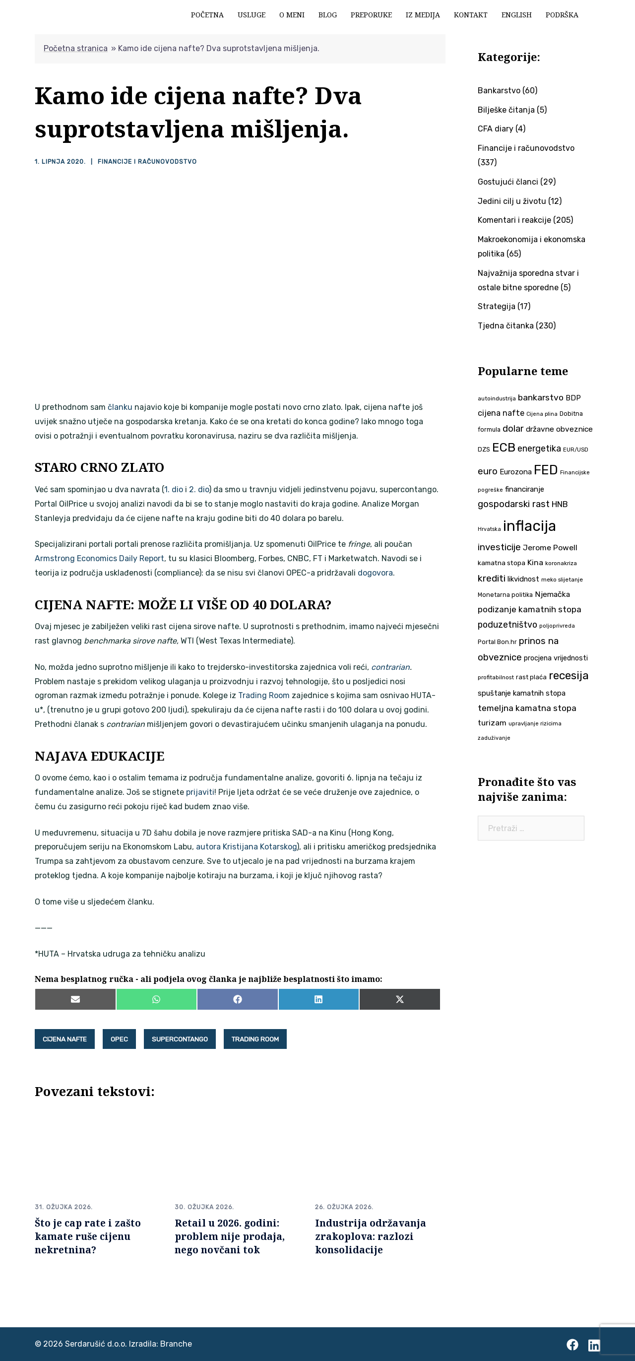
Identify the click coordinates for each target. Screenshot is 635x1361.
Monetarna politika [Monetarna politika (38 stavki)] (505, 594)
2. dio (199, 489)
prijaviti (200, 792)
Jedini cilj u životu (512, 201)
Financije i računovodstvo (146, 161)
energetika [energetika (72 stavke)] (539, 448)
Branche (176, 1344)
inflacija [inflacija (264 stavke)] (529, 526)
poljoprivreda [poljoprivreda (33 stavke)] (557, 626)
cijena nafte (65, 1039)
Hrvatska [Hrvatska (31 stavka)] (489, 529)
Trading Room (264, 695)
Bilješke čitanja (506, 110)
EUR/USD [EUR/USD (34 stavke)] (575, 449)
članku (120, 407)
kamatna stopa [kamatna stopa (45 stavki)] (501, 563)
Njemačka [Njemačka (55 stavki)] (552, 594)
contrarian (390, 667)
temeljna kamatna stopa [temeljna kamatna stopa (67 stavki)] (527, 708)
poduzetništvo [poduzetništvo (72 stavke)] (507, 624)
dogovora (375, 573)
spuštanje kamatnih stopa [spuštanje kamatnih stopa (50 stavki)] (522, 693)
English (517, 14)
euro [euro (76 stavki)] (488, 471)
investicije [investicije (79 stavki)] (499, 547)
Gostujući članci (508, 182)
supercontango (180, 1039)
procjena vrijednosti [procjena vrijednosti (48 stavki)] (556, 658)
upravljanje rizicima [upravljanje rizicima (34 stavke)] (535, 723)
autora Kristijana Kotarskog (246, 846)
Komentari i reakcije (514, 220)
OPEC (119, 1039)
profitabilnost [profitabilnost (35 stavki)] (496, 677)
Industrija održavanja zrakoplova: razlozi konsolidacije (370, 1236)
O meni (292, 14)
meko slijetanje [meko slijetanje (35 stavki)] (562, 579)
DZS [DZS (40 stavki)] (484, 449)
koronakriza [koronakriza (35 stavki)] (561, 563)
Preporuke (371, 14)
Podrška (562, 14)
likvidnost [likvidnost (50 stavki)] (523, 579)
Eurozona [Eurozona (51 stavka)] (516, 471)
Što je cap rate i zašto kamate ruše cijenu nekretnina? (88, 1236)
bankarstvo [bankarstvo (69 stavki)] (541, 397)
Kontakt (471, 14)
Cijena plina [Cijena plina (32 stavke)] (542, 414)
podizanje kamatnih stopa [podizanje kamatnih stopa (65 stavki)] (529, 609)
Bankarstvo (499, 90)
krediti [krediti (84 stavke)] (492, 578)
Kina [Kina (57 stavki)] (535, 562)
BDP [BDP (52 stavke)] (573, 397)
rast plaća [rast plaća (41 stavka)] (531, 677)
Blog (327, 14)
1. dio (173, 489)
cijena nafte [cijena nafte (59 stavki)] (501, 413)
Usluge (251, 14)
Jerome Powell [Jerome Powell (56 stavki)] (550, 547)
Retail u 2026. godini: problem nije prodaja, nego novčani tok (230, 1236)
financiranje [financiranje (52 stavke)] (524, 489)
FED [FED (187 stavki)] (546, 470)
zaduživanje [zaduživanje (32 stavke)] (494, 738)
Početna (207, 14)
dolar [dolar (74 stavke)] (513, 428)
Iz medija (423, 14)
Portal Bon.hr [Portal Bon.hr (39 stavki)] (497, 642)
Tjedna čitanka (506, 325)
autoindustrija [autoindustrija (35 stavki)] (497, 398)
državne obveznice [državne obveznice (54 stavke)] (559, 429)
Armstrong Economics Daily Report (99, 558)
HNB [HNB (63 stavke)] (560, 504)
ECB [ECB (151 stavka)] (503, 447)
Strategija (496, 306)
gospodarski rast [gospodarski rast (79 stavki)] (514, 504)
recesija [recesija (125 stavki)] (569, 675)
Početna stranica (76, 48)
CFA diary (495, 128)
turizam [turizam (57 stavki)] (492, 722)
